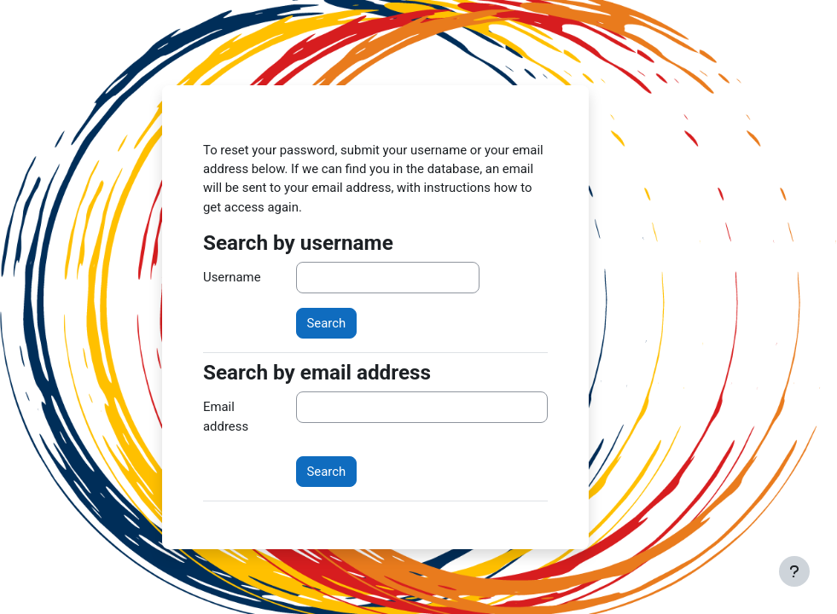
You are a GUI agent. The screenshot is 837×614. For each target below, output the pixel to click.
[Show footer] (794, 571)
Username (232, 277)
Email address (225, 416)
